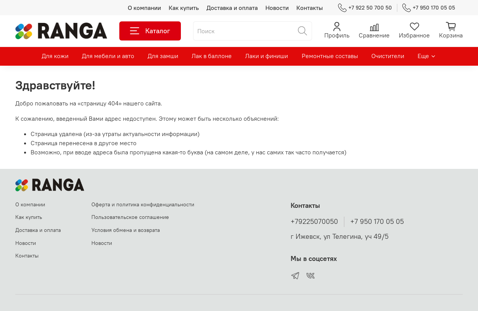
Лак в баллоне (212, 56)
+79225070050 (314, 221)
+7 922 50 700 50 (365, 8)
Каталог (150, 31)
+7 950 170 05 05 (428, 8)
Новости (277, 7)
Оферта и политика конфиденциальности (142, 204)
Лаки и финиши (266, 56)
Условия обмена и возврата (125, 230)
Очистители (387, 56)
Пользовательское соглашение (130, 217)
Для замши (163, 56)
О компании (144, 7)
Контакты (309, 7)
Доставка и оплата (232, 7)
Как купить (184, 7)
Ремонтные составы (330, 56)
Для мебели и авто (108, 56)
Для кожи (55, 56)
